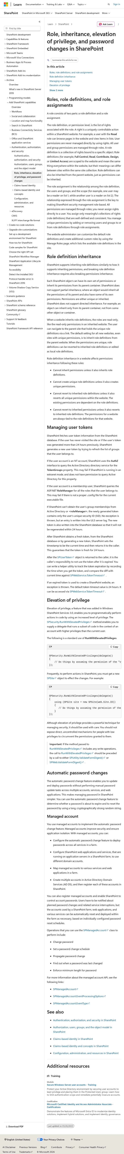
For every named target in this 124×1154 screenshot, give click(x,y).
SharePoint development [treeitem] (18, 34)
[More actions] (118, 24)
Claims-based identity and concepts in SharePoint (80, 1046)
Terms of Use (9, 1151)
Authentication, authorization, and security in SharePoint (84, 1020)
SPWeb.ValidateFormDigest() (66, 762)
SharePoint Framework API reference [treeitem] (24, 328)
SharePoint (63, 24)
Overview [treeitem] (13, 84)
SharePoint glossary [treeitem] (16, 309)
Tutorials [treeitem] (10, 323)
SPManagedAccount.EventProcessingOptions (78, 996)
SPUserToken (64, 557)
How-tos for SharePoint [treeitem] (20, 242)
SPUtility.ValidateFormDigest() (86, 757)
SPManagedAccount (94, 930)
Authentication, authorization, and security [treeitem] (27, 157)
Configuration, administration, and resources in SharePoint (86, 1053)
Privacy (69, 1147)
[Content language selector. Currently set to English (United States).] (17, 1139)
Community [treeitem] (12, 314)
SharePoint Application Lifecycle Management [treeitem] (25, 263)
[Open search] (109, 4)
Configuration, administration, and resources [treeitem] (23, 202)
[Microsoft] (6, 4)
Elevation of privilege (60, 85)
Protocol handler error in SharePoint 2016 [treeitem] (21, 280)
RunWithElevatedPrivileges (65, 748)
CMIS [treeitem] (14, 215)
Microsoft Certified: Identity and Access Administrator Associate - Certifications (80, 1106)
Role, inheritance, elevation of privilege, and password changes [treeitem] (27, 176)
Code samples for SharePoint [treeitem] (23, 247)
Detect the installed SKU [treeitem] (21, 274)
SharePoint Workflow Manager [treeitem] (24, 256)
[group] (84, 659)
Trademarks (25, 1151)
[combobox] (22, 28)
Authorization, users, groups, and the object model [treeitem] (28, 166)
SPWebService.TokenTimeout (86, 575)
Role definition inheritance (62, 76)
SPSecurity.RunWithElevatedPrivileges (68, 621)
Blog (43, 1147)
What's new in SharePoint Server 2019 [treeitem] (25, 91)
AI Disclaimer (9, 1147)
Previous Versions (28, 1147)
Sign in (116, 4)
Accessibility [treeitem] (15, 269)
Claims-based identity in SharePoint (73, 1038)
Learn (50, 24)
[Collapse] (39, 22)
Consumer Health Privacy (91, 1147)
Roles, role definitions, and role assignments (71, 72)
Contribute (56, 1147)
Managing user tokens (61, 80)
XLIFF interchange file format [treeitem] (26, 220)
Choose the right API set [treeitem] (21, 251)
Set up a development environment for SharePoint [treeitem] (22, 236)
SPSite (50, 678)
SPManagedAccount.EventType (70, 1003)
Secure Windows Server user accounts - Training (71, 1084)
